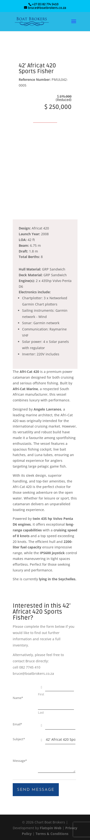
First (41, 694)
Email (17, 724)
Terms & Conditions (52, 833)
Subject (19, 739)
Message (20, 761)
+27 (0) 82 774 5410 (45, 4)
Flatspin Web (50, 828)
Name (18, 698)
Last (41, 712)
